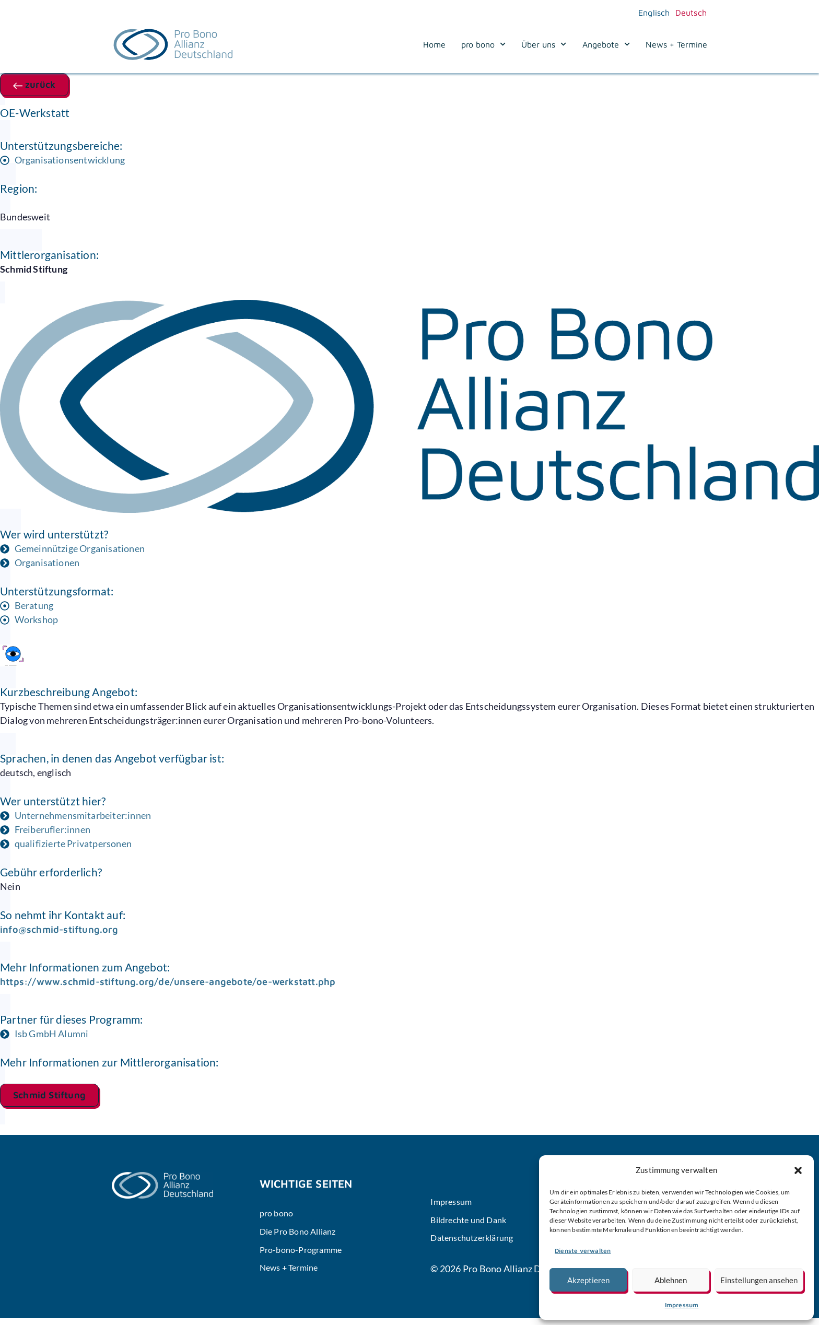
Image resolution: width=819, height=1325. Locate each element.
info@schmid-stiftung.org (59, 929)
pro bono (483, 44)
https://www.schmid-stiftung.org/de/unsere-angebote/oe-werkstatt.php (167, 981)
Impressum (682, 1305)
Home (434, 44)
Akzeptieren (588, 1280)
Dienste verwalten (583, 1250)
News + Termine (676, 44)
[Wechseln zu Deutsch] (688, 12)
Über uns (543, 44)
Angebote (606, 44)
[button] (798, 1170)
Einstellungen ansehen (759, 1280)
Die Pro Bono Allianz (303, 1234)
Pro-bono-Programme (306, 1254)
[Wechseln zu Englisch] (651, 12)
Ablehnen (670, 1280)
